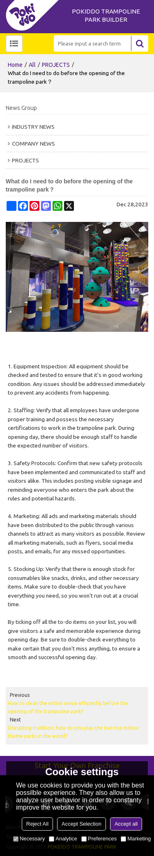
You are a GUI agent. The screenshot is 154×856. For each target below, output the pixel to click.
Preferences (99, 838)
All (32, 65)
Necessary (29, 838)
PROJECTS (56, 65)
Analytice (63, 838)
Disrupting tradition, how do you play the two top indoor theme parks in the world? (73, 732)
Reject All (37, 824)
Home (15, 65)
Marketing (136, 838)
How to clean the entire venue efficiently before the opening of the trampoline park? (68, 707)
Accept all (126, 824)
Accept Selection (81, 824)
